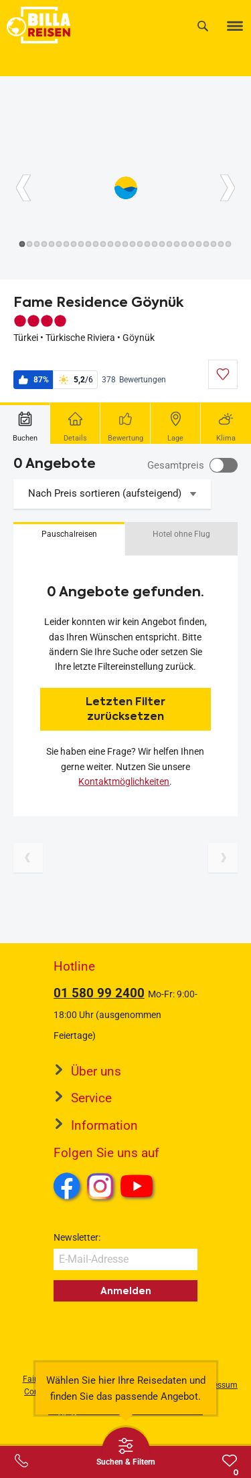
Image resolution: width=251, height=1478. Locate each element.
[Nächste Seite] (223, 857)
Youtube (138, 1188)
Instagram (100, 1186)
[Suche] (203, 25)
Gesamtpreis (175, 465)
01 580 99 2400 (99, 993)
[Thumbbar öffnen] (126, 1451)
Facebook (67, 1186)
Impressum (217, 1385)
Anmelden (125, 1291)
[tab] (25, 423)
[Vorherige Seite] (28, 857)
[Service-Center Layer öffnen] (21, 1460)
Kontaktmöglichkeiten (123, 781)
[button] (68, 539)
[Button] (23, 187)
